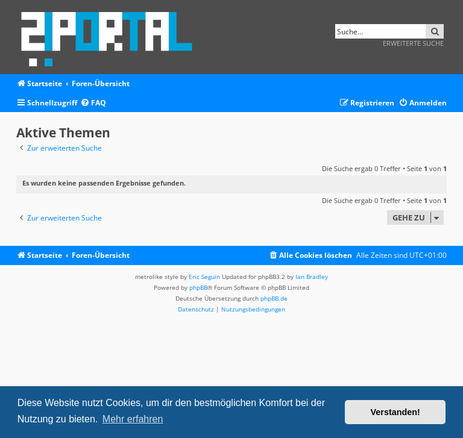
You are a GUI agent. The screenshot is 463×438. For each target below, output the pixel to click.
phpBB (198, 287)
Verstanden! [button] (395, 412)
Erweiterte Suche (413, 43)
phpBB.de (274, 298)
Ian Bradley (311, 276)
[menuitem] (93, 103)
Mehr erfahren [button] (132, 419)
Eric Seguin (204, 276)
